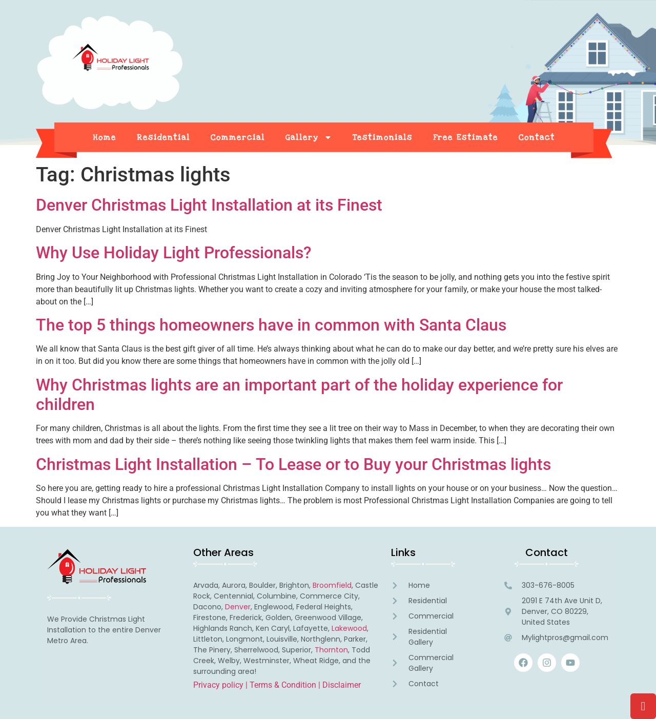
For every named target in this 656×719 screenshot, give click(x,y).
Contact (537, 137)
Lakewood (349, 628)
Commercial (238, 137)
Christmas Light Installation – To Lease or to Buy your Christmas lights (293, 464)
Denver (238, 607)
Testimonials (383, 137)
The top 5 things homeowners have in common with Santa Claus (271, 325)
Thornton (331, 650)
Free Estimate (465, 137)
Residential (163, 137)
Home (104, 137)
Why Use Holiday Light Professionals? (174, 252)
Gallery (308, 137)
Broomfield (332, 585)
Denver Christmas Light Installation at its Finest (209, 205)
